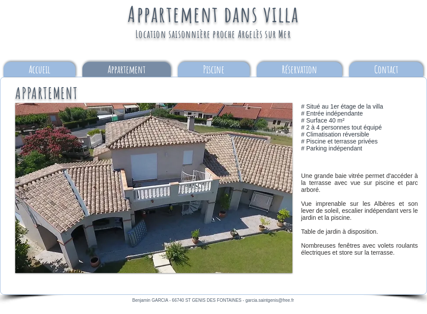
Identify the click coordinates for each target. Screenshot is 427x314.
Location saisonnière (174, 34)
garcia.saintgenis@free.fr (269, 300)
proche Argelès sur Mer (252, 34)
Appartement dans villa (213, 13)
